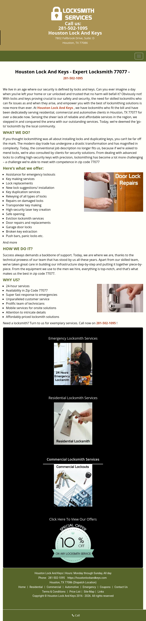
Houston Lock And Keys (55, 108)
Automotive (72, 587)
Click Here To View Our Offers (73, 519)
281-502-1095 (73, 28)
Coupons (105, 587)
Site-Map (89, 591)
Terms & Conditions (53, 591)
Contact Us (121, 587)
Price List (75, 591)
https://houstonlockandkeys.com (87, 577)
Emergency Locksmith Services (73, 338)
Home (22, 587)
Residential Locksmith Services (73, 397)
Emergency (89, 587)
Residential (36, 587)
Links (101, 591)
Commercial (54, 587)
